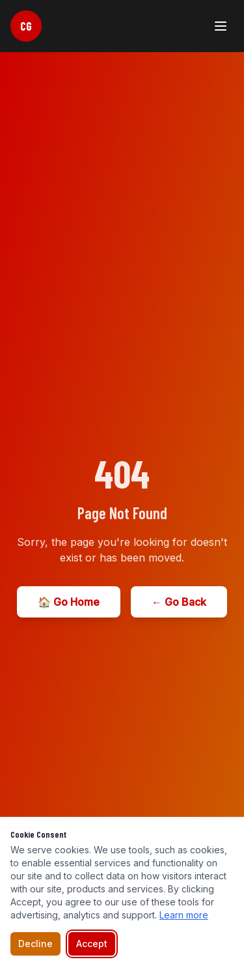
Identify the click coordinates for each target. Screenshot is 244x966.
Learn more (183, 914)
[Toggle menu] (221, 26)
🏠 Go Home (69, 601)
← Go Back (179, 601)
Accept (91, 943)
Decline (35, 943)
